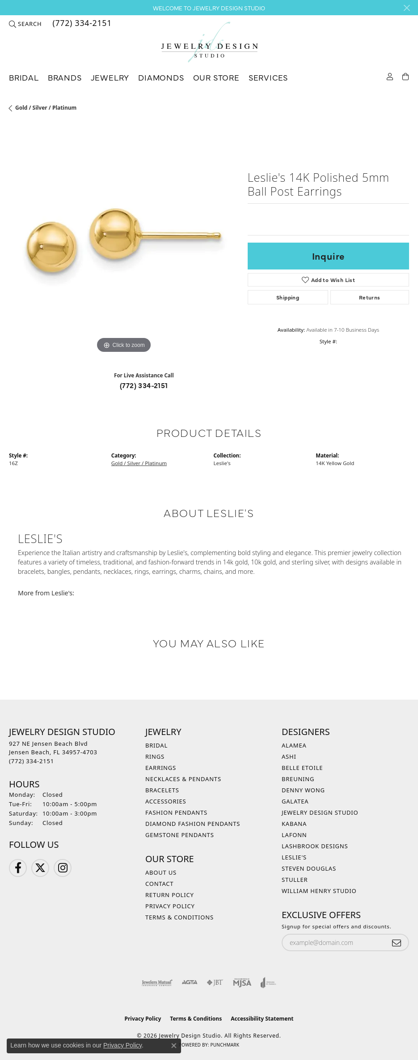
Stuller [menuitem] (295, 880)
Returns (369, 297)
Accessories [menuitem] (165, 801)
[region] (124, 241)
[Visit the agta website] (190, 982)
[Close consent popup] (174, 1045)
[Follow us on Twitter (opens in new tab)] (40, 868)
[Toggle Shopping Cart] (405, 76)
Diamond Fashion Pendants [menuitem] (192, 824)
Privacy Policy (170, 906)
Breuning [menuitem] (298, 779)
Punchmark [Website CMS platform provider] (224, 1045)
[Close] (406, 7)
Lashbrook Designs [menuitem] (315, 846)
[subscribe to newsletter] (396, 942)
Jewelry (110, 77)
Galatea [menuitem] (295, 801)
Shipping (287, 297)
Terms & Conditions (179, 917)
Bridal (24, 77)
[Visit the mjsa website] (242, 982)
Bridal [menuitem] (156, 745)
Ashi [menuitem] (289, 756)
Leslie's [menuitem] (294, 857)
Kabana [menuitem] (294, 824)
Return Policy (169, 895)
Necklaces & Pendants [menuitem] (183, 779)
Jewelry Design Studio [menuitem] (320, 812)
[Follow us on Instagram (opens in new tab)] (63, 868)
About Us (161, 872)
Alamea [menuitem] (294, 745)
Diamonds (161, 77)
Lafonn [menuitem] (294, 835)
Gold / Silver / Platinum (45, 107)
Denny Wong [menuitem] (303, 790)
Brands (65, 77)
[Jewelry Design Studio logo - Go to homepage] (209, 42)
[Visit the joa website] (268, 982)
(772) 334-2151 (144, 385)
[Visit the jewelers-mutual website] (157, 982)
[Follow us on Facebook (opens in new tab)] (18, 868)
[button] (25, 23)
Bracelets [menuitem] (162, 790)
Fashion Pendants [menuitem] (176, 812)
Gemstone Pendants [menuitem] (179, 835)
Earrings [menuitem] (160, 768)
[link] (81, 23)
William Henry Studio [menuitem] (319, 891)
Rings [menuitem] (155, 756)
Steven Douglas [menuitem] (309, 868)
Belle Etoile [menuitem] (302, 768)
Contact (159, 884)
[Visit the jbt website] (215, 982)
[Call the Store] (31, 761)
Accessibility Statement (262, 1018)
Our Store (216, 77)
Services (268, 77)
